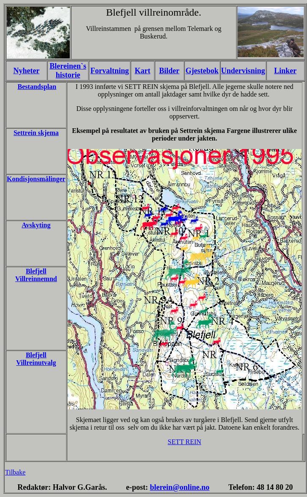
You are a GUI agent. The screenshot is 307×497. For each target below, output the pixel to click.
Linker (285, 70)
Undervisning (243, 70)
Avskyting (36, 225)
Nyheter (26, 70)
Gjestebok (202, 70)
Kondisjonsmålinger (36, 178)
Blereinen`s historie (67, 70)
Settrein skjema (36, 132)
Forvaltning (109, 70)
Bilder (169, 70)
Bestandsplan (37, 86)
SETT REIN (184, 441)
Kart (142, 70)
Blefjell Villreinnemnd (36, 275)
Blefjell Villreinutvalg (36, 358)
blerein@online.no (179, 487)
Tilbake (15, 472)
